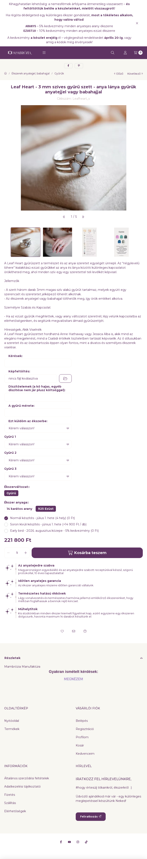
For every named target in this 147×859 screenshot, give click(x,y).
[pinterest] (79, 65)
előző (118, 73)
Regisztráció (85, 729)
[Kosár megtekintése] (138, 52)
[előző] (64, 217)
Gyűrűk (59, 73)
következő (135, 73)
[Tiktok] (86, 842)
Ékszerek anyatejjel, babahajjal (31, 73)
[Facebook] (61, 842)
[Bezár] (137, 23)
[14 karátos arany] (19, 509)
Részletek (12, 658)
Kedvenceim (85, 754)
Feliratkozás (90, 816)
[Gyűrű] (11, 493)
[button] (44, 52)
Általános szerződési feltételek (26, 778)
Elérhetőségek (15, 811)
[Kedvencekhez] (62, 631)
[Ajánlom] (73, 631)
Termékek (11, 729)
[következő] (83, 217)
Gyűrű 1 (10, 437)
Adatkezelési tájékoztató (22, 786)
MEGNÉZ (71, 679)
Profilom (82, 737)
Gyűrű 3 (10, 469)
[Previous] (6, 242)
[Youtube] (69, 842)
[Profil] (125, 52)
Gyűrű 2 (10, 453)
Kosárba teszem (87, 552)
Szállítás (10, 803)
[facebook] (68, 65)
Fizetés (9, 795)
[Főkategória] (5, 73)
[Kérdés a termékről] (85, 631)
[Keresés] (112, 52)
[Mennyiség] (17, 553)
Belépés (82, 721)
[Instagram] (78, 842)
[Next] (141, 242)
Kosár (80, 745)
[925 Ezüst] (46, 509)
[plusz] (25, 553)
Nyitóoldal (11, 721)
